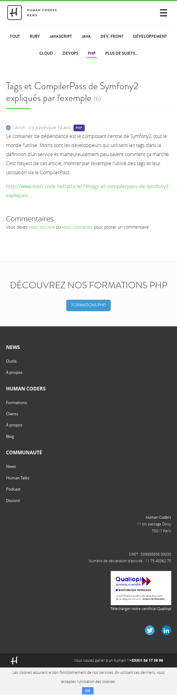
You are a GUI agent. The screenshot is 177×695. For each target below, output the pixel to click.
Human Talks (17, 478)
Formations (16, 402)
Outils (11, 361)
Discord (13, 500)
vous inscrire (42, 227)
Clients (12, 413)
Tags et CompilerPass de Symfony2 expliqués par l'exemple (72, 91)
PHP (79, 128)
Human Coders (158, 517)
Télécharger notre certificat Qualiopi (140, 608)
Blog (10, 436)
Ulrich (19, 127)
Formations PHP (88, 305)
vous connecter (77, 227)
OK (87, 690)
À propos (14, 372)
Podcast (13, 489)
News (11, 466)
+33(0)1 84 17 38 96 (146, 660)
